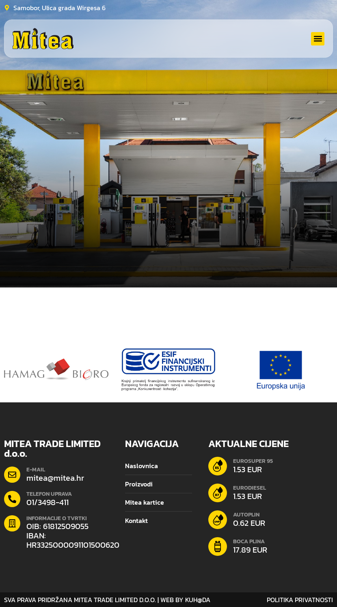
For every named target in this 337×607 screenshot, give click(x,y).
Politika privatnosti (300, 600)
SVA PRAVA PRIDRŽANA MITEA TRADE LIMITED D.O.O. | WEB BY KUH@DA (107, 600)
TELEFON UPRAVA (49, 494)
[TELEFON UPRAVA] (12, 499)
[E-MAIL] (12, 475)
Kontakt (136, 520)
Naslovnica (141, 466)
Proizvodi (139, 484)
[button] (317, 38)
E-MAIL (35, 469)
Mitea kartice (144, 502)
